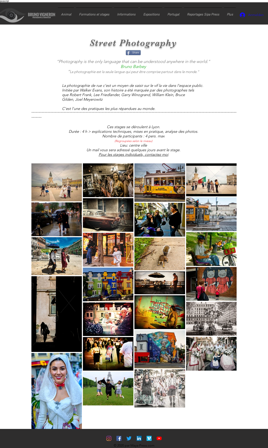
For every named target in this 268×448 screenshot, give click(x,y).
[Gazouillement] (128, 438)
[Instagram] (108, 438)
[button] (94, 13)
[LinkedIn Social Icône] (139, 438)
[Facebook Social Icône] (118, 438)
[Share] (133, 52)
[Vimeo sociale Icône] (149, 438)
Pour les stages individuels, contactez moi (133, 154)
